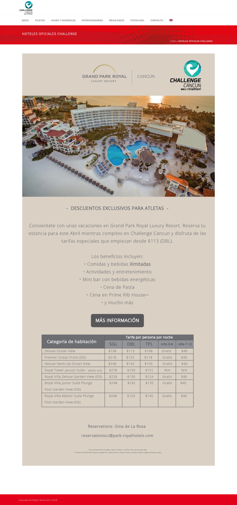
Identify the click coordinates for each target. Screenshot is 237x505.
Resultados (116, 20)
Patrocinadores (92, 20)
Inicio (25, 20)
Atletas (40, 20)
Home (173, 41)
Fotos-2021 (137, 20)
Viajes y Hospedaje (63, 20)
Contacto (156, 20)
